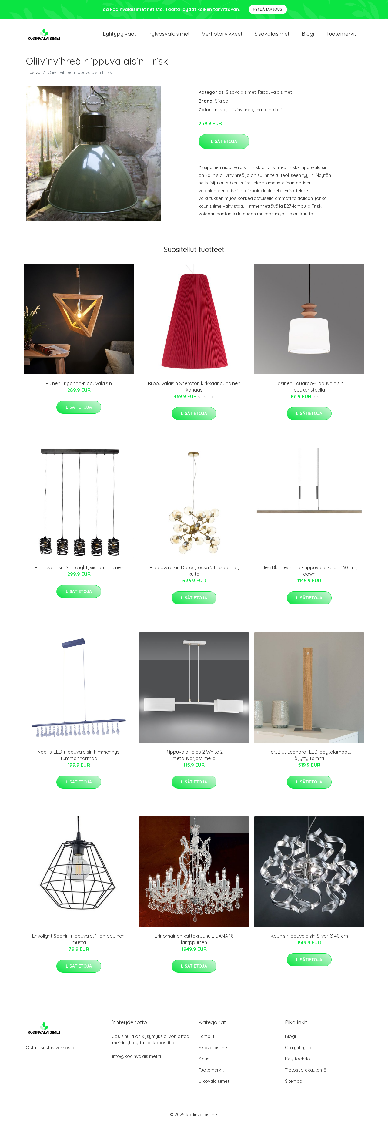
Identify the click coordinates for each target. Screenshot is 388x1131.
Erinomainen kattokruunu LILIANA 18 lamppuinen (194, 945)
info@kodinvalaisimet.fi (136, 1062)
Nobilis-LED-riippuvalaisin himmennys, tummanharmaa (78, 761)
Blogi (308, 36)
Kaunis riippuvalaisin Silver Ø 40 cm (309, 942)
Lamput (206, 1042)
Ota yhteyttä (298, 1053)
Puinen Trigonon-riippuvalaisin (79, 389)
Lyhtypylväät (119, 36)
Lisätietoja (224, 147)
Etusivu (33, 78)
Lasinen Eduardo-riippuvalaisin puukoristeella (309, 392)
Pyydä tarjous (267, 9)
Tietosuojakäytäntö (305, 1076)
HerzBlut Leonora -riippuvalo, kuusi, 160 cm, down (309, 577)
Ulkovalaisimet (214, 1087)
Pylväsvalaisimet (169, 36)
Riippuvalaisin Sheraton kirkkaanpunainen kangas (194, 392)
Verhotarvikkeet (222, 36)
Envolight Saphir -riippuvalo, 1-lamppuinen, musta (78, 945)
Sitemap (293, 1087)
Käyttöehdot (298, 1065)
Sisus (204, 1065)
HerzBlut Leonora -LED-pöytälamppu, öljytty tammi (309, 761)
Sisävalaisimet (272, 36)
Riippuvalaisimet (275, 98)
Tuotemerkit (341, 36)
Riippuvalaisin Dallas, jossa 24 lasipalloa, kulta (194, 577)
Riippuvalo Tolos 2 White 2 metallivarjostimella (194, 761)
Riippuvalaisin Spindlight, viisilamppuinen (79, 574)
